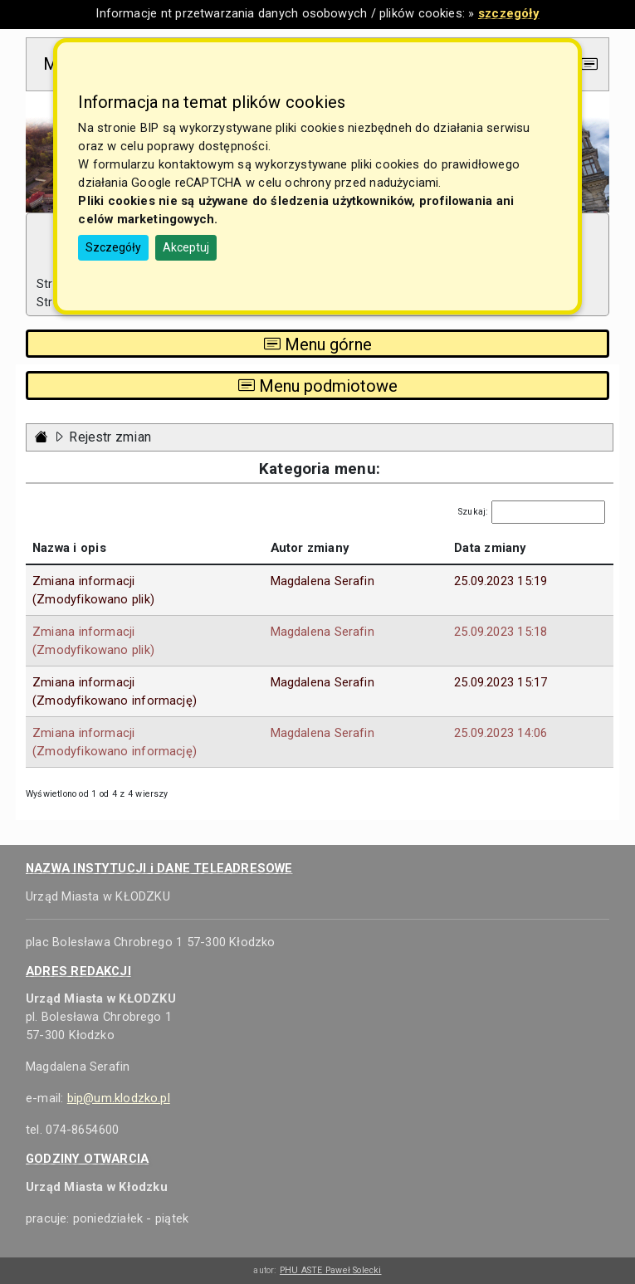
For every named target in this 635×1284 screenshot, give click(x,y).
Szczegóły (113, 247)
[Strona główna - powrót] (41, 437)
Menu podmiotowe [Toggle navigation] (318, 386)
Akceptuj (186, 247)
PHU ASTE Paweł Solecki (331, 1270)
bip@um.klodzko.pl (118, 1098)
